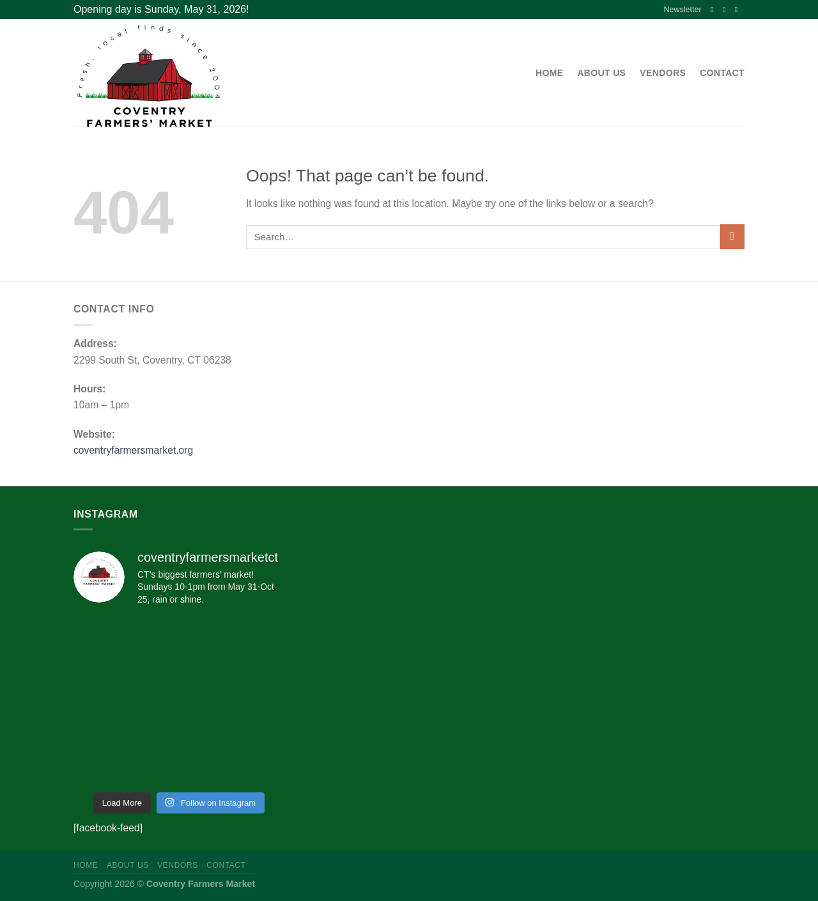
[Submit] (732, 236)
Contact (722, 73)
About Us (601, 73)
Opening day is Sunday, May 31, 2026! (161, 9)
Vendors (663, 73)
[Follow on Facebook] (714, 9)
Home (549, 73)
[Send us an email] (739, 9)
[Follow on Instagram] (726, 9)
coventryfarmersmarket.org (133, 450)
